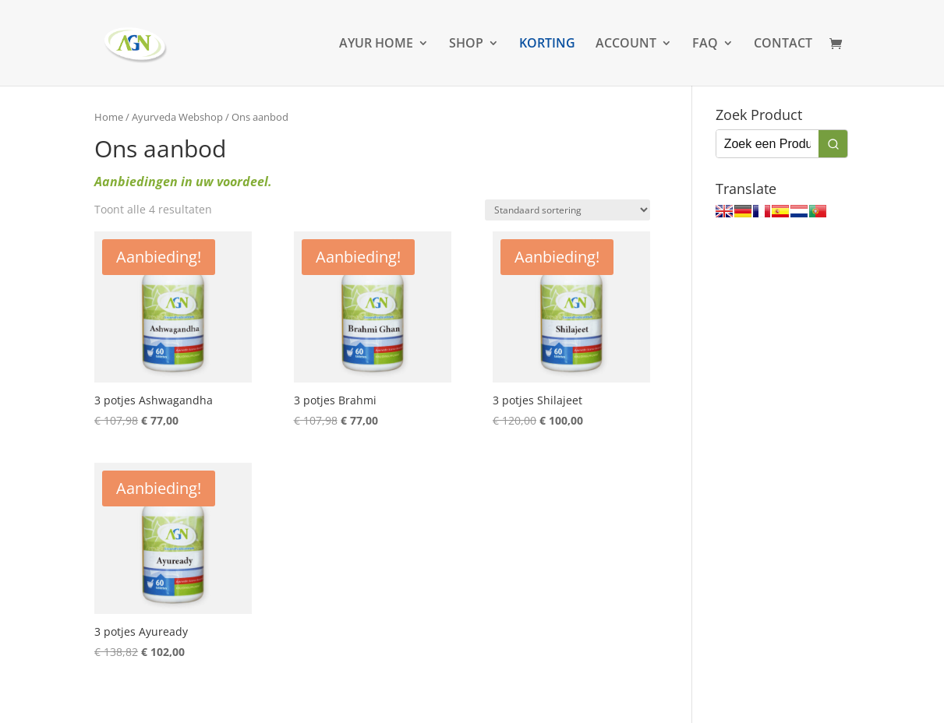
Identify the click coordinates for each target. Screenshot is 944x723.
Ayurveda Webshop (177, 117)
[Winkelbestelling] (567, 209)
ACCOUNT (626, 44)
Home (108, 117)
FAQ (705, 44)
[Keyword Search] (767, 143)
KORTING (547, 44)
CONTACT (783, 44)
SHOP (466, 44)
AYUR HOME (376, 44)
